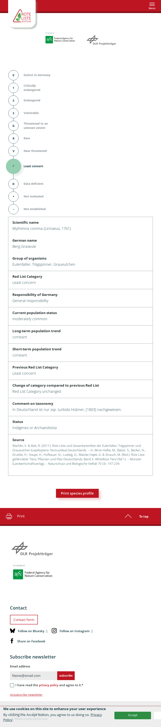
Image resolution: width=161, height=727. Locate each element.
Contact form (23, 619)
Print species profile (77, 493)
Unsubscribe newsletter (26, 695)
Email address (20, 666)
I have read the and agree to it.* (49, 685)
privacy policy (48, 685)
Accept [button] (132, 715)
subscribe (66, 675)
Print (15, 516)
